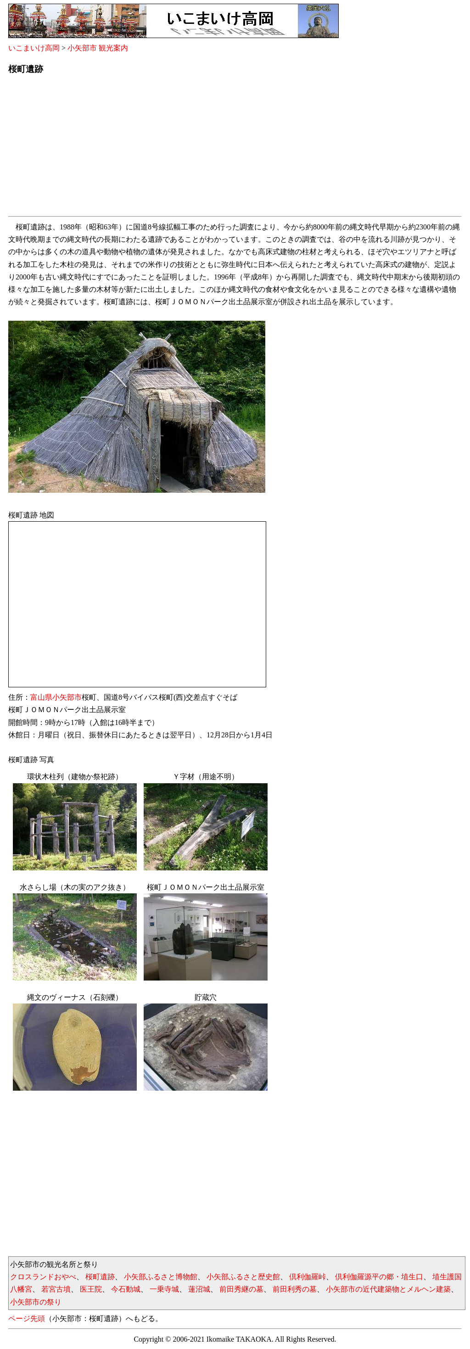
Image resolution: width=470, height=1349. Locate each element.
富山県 (41, 697)
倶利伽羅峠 (307, 1277)
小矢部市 (67, 697)
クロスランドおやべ (43, 1277)
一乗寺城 (164, 1289)
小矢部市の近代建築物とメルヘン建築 (388, 1289)
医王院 (91, 1289)
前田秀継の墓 (241, 1289)
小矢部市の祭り (36, 1302)
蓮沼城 (199, 1289)
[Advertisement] (235, 148)
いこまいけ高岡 (34, 48)
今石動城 (125, 1289)
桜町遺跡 (100, 1277)
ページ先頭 (26, 1318)
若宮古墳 (56, 1289)
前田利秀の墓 (295, 1289)
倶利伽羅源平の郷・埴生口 (379, 1277)
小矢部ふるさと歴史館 (243, 1277)
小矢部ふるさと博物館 (160, 1277)
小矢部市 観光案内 (97, 48)
